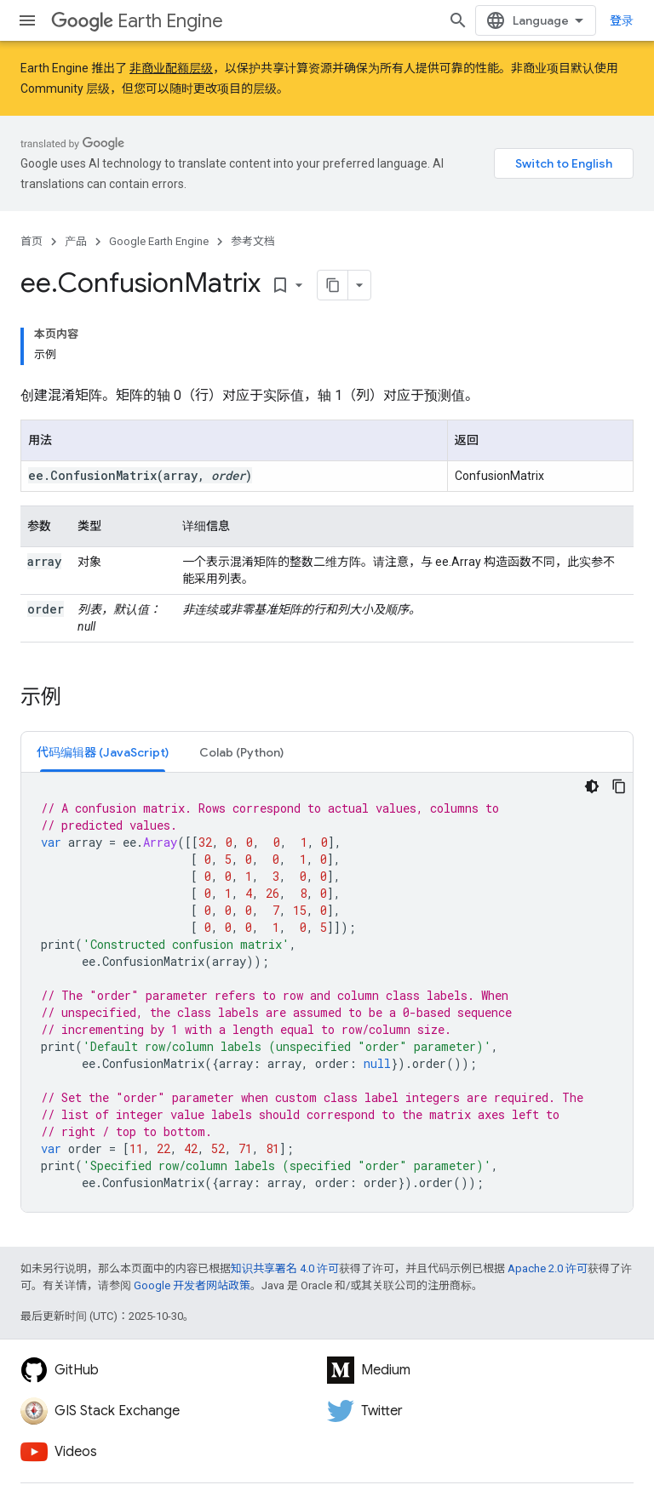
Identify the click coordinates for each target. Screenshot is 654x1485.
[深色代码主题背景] (591, 786)
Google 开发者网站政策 (192, 1285)
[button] (102, 752)
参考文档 (253, 241)
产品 (76, 241)
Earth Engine (137, 20)
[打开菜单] (27, 20)
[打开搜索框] (458, 20)
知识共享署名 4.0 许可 (285, 1268)
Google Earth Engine (159, 241)
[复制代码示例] (619, 786)
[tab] (102, 752)
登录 (622, 20)
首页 (31, 241)
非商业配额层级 (171, 68)
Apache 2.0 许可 (548, 1268)
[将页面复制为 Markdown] (333, 285)
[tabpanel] (327, 992)
